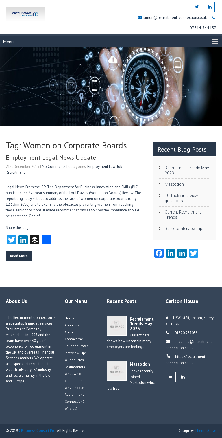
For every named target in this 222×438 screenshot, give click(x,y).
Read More (19, 255)
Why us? (71, 408)
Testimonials (75, 367)
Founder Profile (77, 346)
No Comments (54, 166)
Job (119, 166)
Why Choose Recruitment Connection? (74, 394)
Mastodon (174, 184)
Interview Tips (76, 353)
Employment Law (101, 166)
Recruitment (15, 172)
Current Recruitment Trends (183, 215)
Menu (8, 42)
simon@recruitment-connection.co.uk (175, 17)
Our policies (74, 360)
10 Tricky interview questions (181, 198)
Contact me (74, 339)
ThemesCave (205, 430)
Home (69, 318)
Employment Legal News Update (51, 157)
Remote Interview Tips (185, 228)
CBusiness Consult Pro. (38, 430)
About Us (72, 325)
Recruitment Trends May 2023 (187, 170)
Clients (70, 332)
